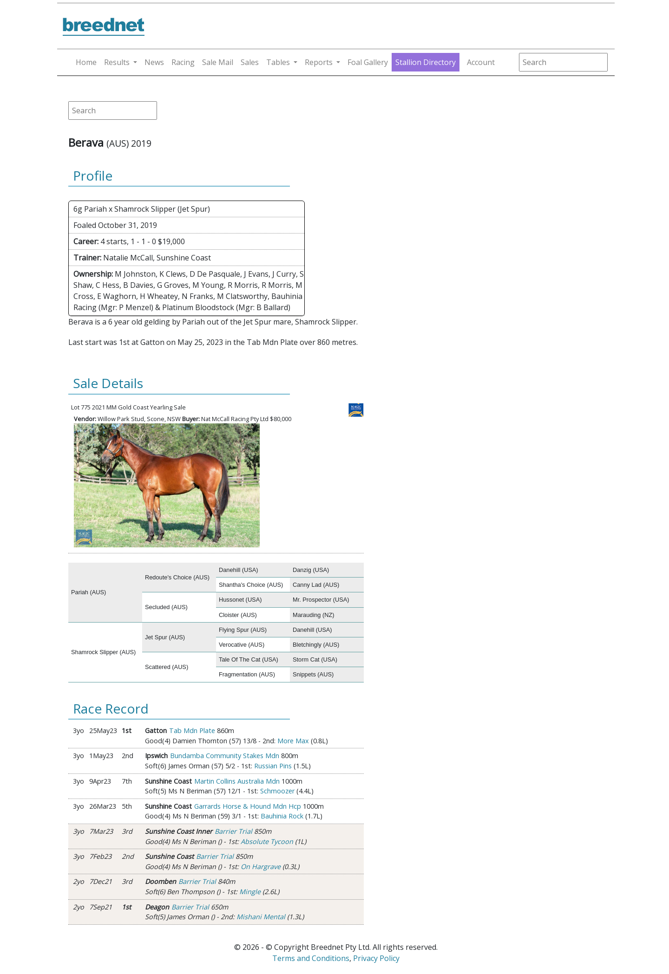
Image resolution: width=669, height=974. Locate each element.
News (154, 62)
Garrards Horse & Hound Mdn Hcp (247, 806)
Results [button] (117, 62)
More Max (293, 740)
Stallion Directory (425, 62)
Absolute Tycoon (267, 841)
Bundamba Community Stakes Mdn (224, 755)
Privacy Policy (376, 958)
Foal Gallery (368, 62)
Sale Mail (217, 62)
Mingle (250, 891)
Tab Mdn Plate (192, 730)
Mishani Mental (260, 916)
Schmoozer (277, 790)
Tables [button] (278, 62)
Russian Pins (273, 765)
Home (86, 62)
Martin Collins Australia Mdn (237, 781)
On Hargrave (261, 866)
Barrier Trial (233, 831)
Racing (183, 62)
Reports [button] (319, 62)
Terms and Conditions (310, 958)
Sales (250, 62)
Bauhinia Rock (282, 816)
